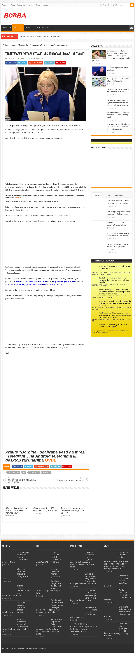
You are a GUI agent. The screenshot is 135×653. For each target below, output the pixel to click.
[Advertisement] (83, 16)
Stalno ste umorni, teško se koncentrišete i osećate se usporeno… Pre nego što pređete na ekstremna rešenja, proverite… (111, 56)
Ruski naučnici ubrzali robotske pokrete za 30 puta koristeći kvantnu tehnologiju (119, 126)
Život (31, 5)
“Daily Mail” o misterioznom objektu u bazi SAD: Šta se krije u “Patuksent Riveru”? (83, 628)
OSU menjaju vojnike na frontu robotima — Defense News (40, 36)
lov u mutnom (13, 472)
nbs (24, 472)
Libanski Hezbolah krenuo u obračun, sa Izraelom (108, 319)
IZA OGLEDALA (38, 28)
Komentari (119, 195)
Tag (128, 195)
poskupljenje (34, 472)
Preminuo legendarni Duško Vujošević (124, 579)
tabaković (46, 472)
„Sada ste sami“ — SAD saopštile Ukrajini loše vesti (45, 509)
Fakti (13, 5)
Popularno (108, 195)
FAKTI (27, 28)
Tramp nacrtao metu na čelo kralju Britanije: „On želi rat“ (72, 510)
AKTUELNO (18, 28)
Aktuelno (5, 5)
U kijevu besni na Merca (55, 571)
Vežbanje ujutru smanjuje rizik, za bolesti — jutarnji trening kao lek (118, 114)
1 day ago (108, 274)
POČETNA (7, 28)
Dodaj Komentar (37, 58)
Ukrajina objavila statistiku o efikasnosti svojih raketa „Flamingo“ (117, 246)
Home (6, 45)
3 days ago (103, 286)
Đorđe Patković (105, 266)
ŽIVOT (49, 28)
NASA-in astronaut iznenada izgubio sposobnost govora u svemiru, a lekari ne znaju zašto (119, 102)
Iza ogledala (22, 5)
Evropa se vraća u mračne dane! (69, 479)
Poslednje (97, 195)
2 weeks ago (105, 332)
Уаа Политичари (105, 290)
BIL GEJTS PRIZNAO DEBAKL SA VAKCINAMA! (22, 480)
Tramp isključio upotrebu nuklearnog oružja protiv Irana (110, 307)
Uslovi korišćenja (42, 5)
